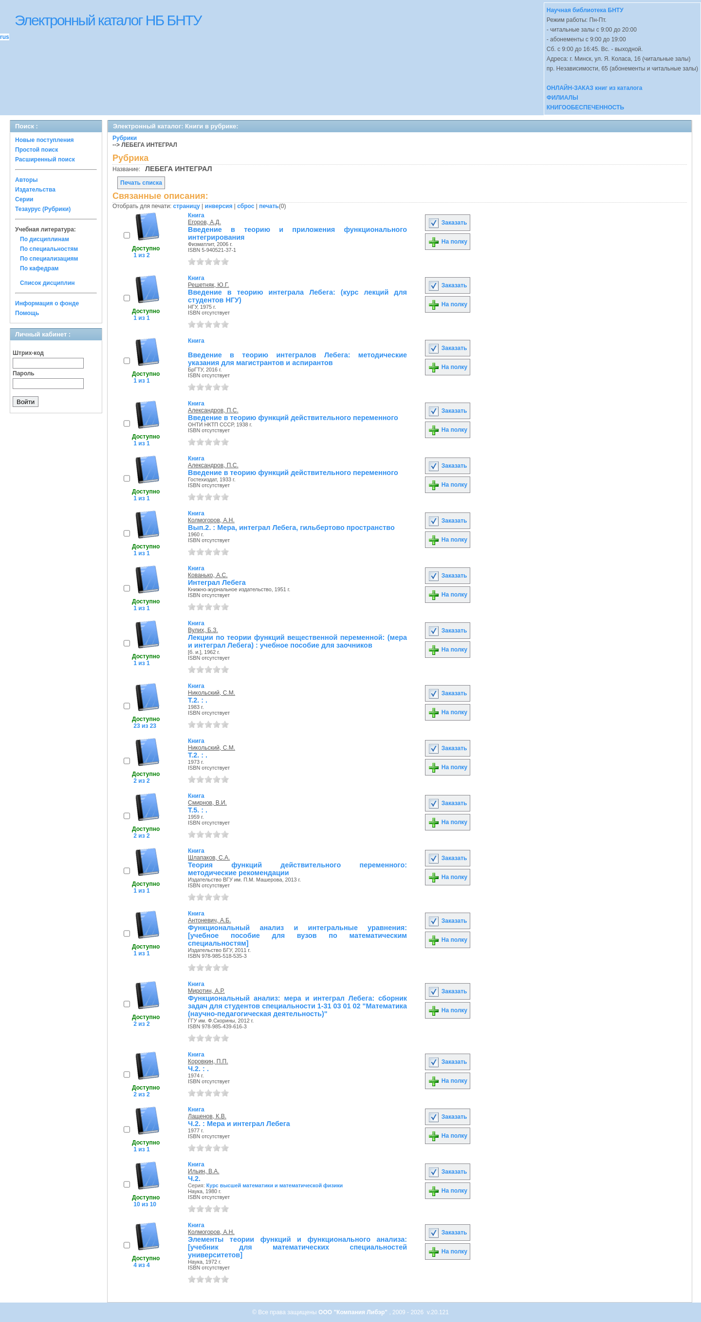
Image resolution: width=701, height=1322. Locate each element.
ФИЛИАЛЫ (562, 97)
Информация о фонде (47, 303)
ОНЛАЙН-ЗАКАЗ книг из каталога (595, 88)
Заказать (447, 222)
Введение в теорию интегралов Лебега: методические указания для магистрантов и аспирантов (297, 359)
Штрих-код (28, 353)
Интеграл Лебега (217, 582)
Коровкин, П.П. (208, 1061)
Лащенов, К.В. (207, 1116)
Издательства (35, 189)
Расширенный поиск (45, 159)
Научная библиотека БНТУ (585, 10)
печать (269, 206)
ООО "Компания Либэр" (353, 1312)
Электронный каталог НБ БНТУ (108, 20)
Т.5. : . (197, 810)
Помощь (27, 313)
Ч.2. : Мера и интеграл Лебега (239, 1124)
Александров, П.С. (213, 410)
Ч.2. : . (198, 1069)
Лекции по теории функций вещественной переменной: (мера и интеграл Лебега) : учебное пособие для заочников (297, 641)
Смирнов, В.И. (207, 802)
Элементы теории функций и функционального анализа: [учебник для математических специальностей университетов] (297, 1247)
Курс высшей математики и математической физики (274, 1185)
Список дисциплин (47, 283)
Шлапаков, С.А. (209, 857)
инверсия (219, 206)
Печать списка (141, 182)
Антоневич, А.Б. (209, 920)
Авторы (26, 179)
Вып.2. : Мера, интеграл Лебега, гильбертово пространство (291, 527)
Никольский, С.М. (211, 692)
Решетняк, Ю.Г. (208, 285)
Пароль (24, 373)
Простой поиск (36, 149)
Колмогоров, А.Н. (211, 520)
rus (4, 37)
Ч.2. (194, 1178)
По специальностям (49, 249)
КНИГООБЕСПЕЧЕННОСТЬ (585, 107)
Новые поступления (44, 140)
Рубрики (124, 138)
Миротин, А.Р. (206, 990)
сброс (245, 206)
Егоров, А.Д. (204, 222)
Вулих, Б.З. (203, 630)
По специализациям (49, 258)
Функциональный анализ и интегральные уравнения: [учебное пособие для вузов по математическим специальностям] (297, 935)
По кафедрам (39, 268)
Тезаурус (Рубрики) (43, 209)
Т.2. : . (197, 700)
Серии (24, 199)
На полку (447, 241)
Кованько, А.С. (208, 575)
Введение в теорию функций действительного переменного (293, 418)
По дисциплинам (44, 239)
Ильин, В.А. (204, 1171)
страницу (186, 206)
